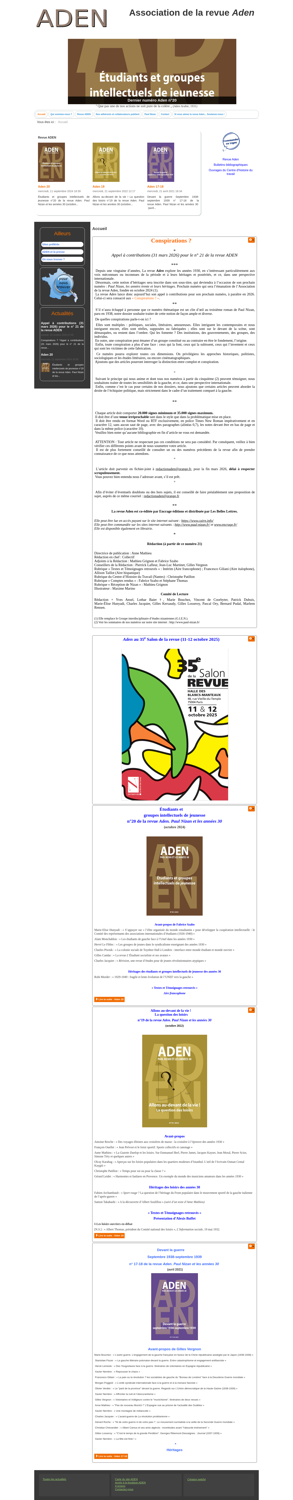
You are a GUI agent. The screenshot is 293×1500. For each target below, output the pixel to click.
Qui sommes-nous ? (61, 114)
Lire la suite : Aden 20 (109, 999)
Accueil (41, 114)
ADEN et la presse (53, 251)
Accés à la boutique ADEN (130, 1482)
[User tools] (251, 240)
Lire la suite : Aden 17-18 (111, 1456)
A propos (120, 1486)
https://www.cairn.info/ (197, 521)
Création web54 (196, 1479)
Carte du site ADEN (126, 1479)
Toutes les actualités (54, 1479)
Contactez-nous (124, 1489)
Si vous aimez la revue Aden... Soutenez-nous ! (199, 114)
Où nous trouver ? (53, 259)
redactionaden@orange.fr (173, 469)
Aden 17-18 (155, 186)
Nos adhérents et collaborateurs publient (117, 114)
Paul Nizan (150, 114)
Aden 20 (44, 186)
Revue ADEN (84, 114)
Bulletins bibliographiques (231, 164)
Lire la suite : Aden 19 (109, 1235)
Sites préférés (50, 244)
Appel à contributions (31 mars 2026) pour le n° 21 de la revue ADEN (62, 326)
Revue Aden (230, 159)
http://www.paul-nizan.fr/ (192, 525)
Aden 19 (98, 186)
